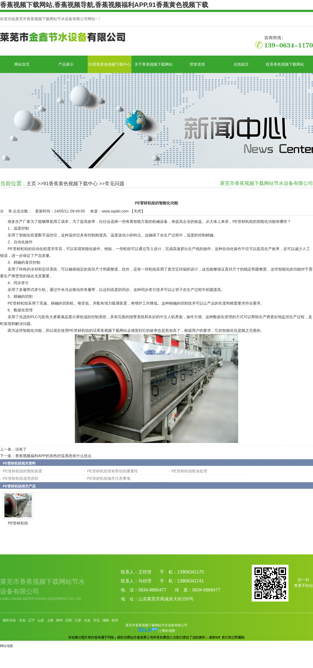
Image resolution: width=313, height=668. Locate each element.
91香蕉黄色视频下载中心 (70, 183)
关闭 (137, 211)
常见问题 (114, 183)
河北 (96, 620)
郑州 (59, 620)
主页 (31, 183)
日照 (68, 620)
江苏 (78, 620)
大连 (87, 620)
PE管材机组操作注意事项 (108, 478)
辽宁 (31, 620)
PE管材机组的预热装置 (22, 471)
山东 (41, 620)
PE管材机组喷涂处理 (189, 471)
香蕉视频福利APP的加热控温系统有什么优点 (53, 456)
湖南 (105, 620)
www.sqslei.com (115, 211)
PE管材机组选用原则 (20, 478)
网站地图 (168, 631)
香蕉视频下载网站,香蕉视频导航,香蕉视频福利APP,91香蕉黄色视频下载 (104, 4)
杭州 (115, 620)
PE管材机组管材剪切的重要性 (112, 471)
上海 (50, 620)
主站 (22, 620)
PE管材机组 (18, 523)
